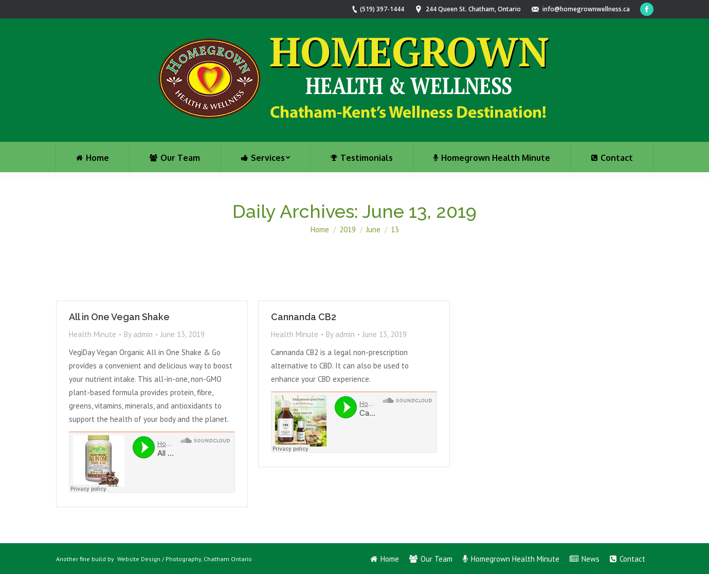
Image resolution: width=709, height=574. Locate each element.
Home (320, 229)
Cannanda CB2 (303, 316)
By (138, 334)
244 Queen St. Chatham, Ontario (473, 9)
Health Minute (92, 334)
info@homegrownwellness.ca (586, 9)
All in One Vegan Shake (119, 316)
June (373, 229)
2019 (347, 229)
